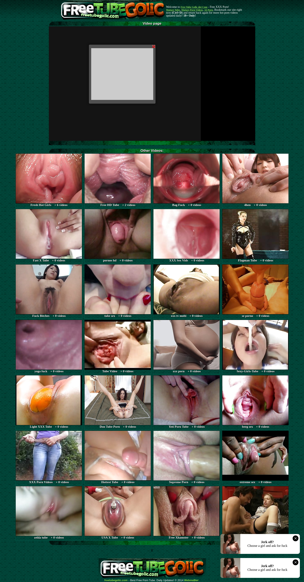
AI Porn (208, 9)
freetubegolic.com (116, 580)
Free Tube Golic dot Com (194, 7)
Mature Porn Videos (192, 9)
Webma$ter (191, 580)
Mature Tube (173, 9)
